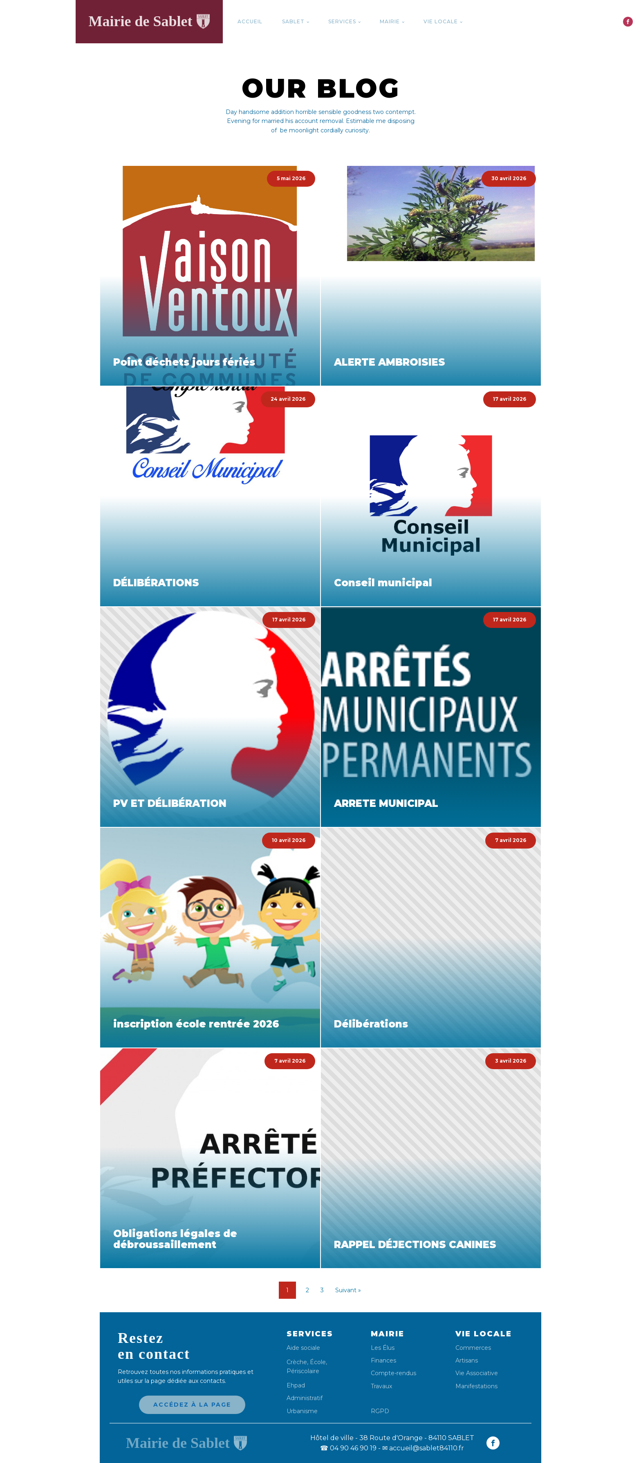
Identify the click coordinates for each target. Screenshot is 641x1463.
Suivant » (348, 1290)
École (318, 1362)
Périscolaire (303, 1371)
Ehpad (296, 1386)
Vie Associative (476, 1373)
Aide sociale (303, 1348)
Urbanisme (302, 1411)
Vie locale (441, 21)
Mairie (390, 21)
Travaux (381, 1386)
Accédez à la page (192, 1404)
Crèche (297, 1362)
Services (342, 21)
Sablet (293, 21)
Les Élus (382, 1348)
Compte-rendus (393, 1373)
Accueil (250, 21)
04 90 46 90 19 (348, 1448)
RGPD (380, 1410)
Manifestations (476, 1386)
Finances (383, 1361)
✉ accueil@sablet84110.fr (423, 1448)
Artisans (466, 1361)
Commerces (473, 1348)
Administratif (305, 1398)
